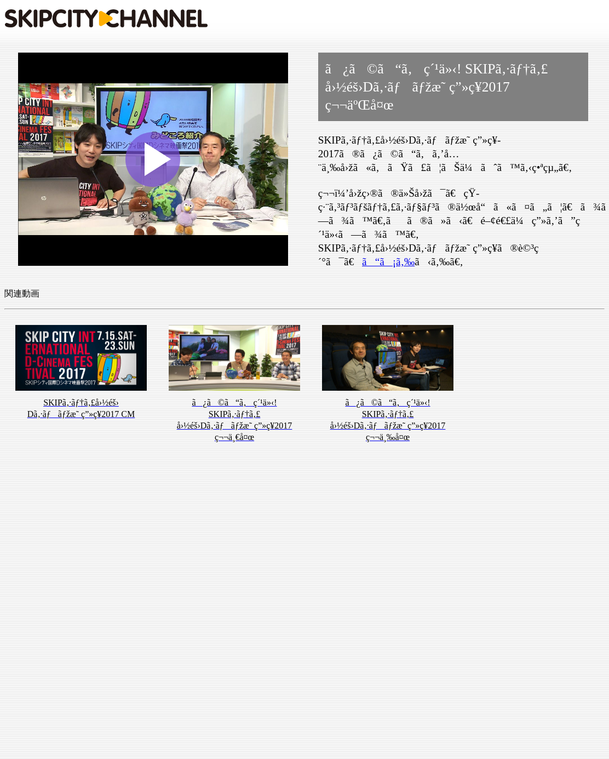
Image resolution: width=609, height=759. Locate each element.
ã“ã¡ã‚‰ (388, 261)
